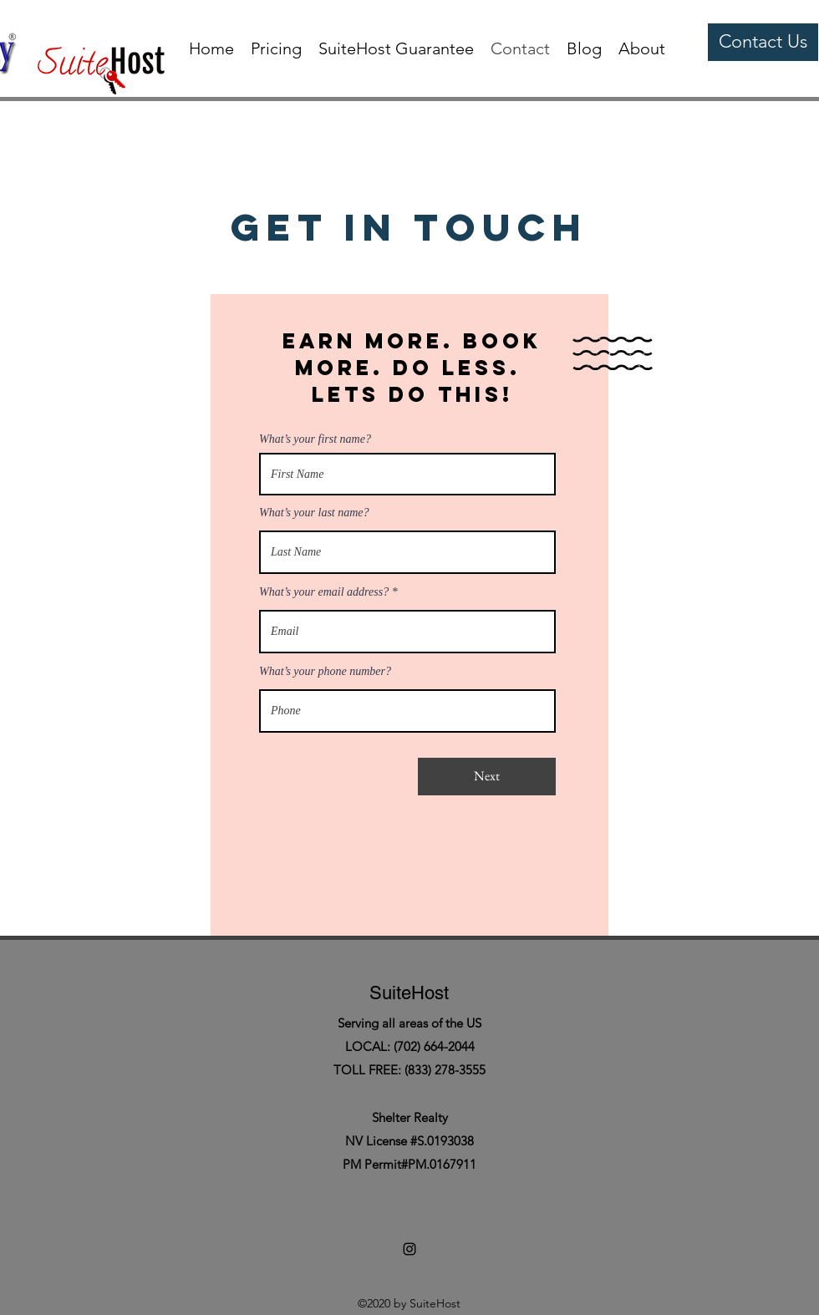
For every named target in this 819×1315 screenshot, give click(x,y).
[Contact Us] (763, 42)
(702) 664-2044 (434, 1046)
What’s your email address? (324, 592)
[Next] (487, 776)
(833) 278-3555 (445, 1070)
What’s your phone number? (325, 672)
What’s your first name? (315, 439)
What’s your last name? (314, 513)
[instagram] (628, 25)
